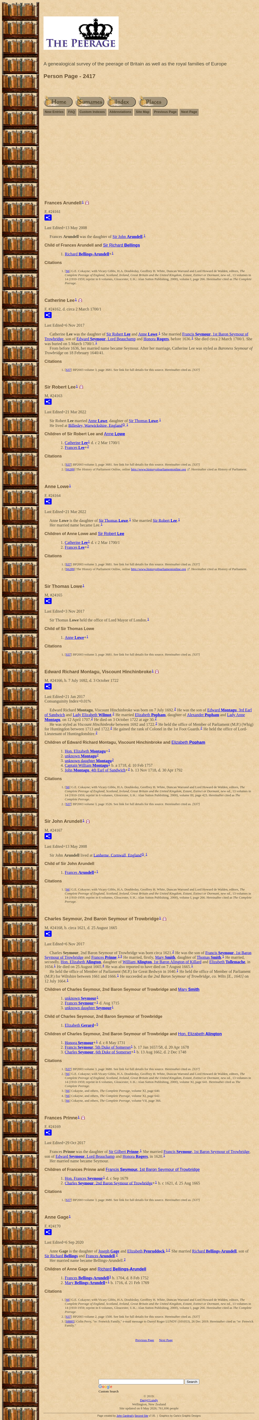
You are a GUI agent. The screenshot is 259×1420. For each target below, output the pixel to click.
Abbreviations (121, 112)
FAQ (71, 112)
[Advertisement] (148, 155)
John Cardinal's (125, 1415)
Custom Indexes (92, 112)
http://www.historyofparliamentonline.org (158, 469)
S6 (67, 271)
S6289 (70, 469)
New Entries (54, 112)
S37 (68, 370)
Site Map (142, 112)
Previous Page (165, 112)
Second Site (141, 1415)
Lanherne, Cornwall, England (117, 855)
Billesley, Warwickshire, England (95, 425)
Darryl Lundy (149, 1400)
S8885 (70, 1321)
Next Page (189, 112)
